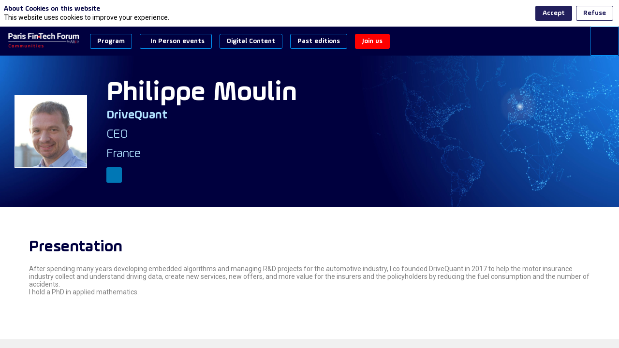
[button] (111, 41)
